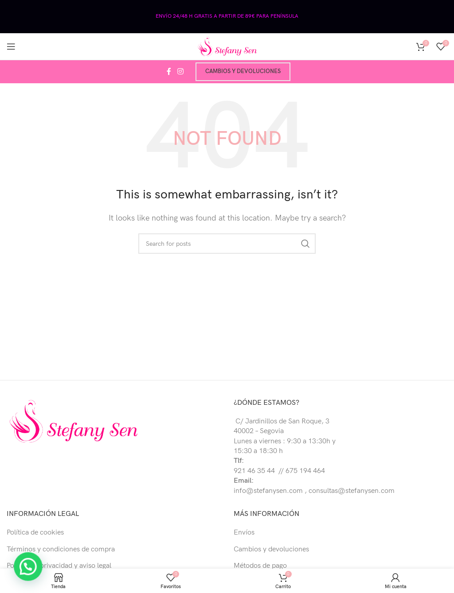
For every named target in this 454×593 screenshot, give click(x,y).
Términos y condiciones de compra (61, 549)
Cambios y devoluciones (243, 71)
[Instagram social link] (180, 72)
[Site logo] (227, 46)
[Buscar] (227, 243)
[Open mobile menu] (11, 46)
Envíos (244, 532)
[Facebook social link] (169, 72)
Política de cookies (35, 532)
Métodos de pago (260, 566)
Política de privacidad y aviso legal (59, 566)
